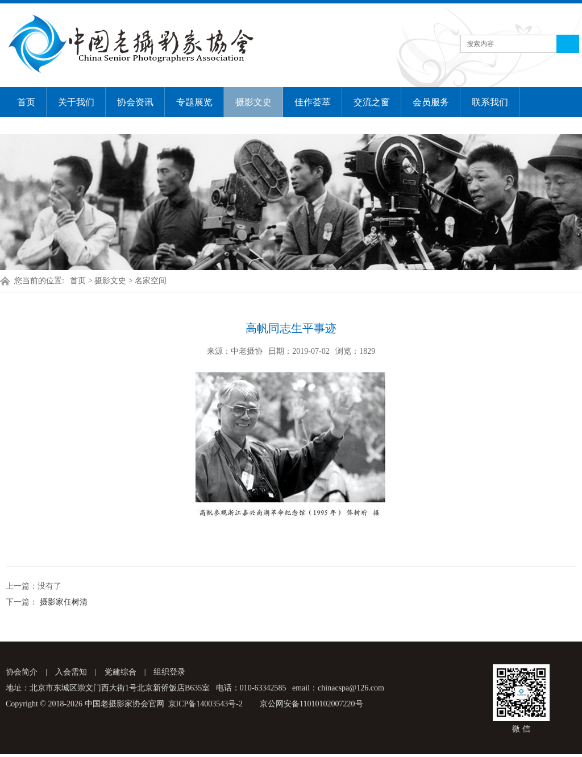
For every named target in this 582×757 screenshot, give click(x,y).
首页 (26, 102)
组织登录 (169, 672)
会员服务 (431, 102)
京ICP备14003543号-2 (205, 704)
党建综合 (120, 672)
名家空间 (151, 280)
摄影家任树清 (63, 602)
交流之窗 (372, 102)
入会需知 (71, 672)
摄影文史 (253, 102)
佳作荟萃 (312, 102)
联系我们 (490, 102)
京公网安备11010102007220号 (311, 704)
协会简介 (22, 672)
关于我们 (76, 102)
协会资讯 (135, 102)
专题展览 (194, 102)
